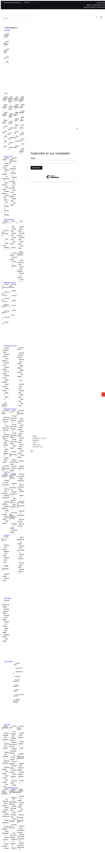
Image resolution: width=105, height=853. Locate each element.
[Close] (76, 128)
